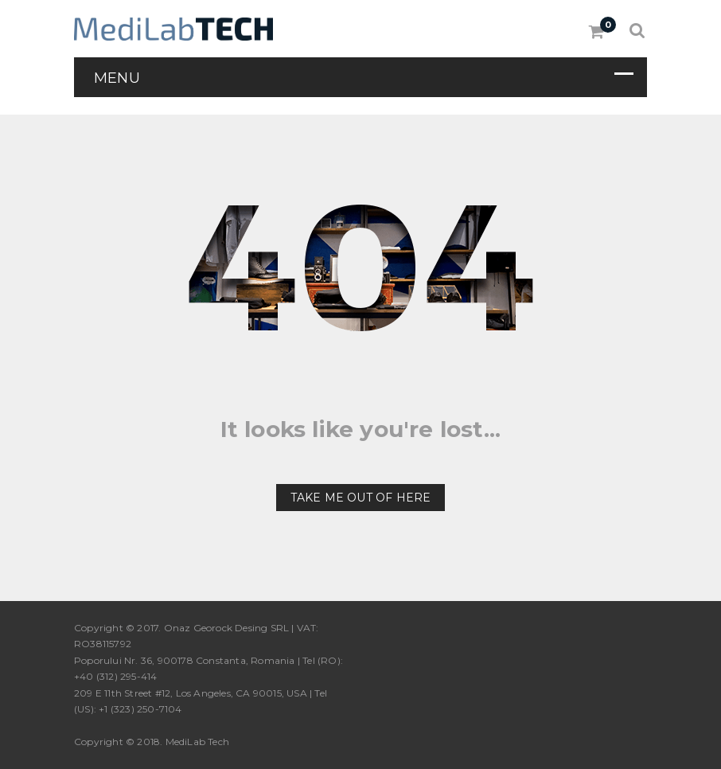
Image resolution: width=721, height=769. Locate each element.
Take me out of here (360, 497)
